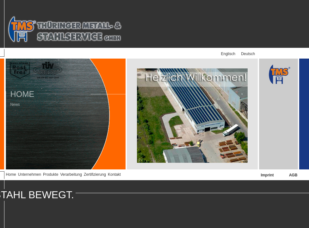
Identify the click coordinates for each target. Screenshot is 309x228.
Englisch (228, 54)
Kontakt (114, 174)
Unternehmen (29, 174)
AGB (293, 175)
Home (11, 174)
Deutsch (248, 54)
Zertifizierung (95, 174)
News (12, 101)
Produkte (50, 174)
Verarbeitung (71, 174)
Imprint (267, 175)
